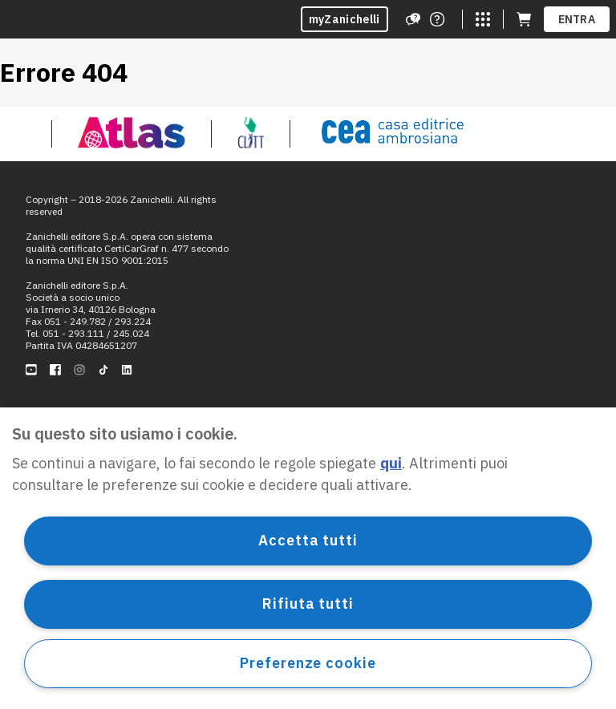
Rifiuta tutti (308, 603)
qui (391, 463)
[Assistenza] (413, 19)
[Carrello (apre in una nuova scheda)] (524, 19)
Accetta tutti (308, 540)
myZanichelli (344, 19)
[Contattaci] (437, 19)
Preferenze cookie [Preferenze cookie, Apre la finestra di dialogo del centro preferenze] (307, 663)
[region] (308, 558)
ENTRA (577, 19)
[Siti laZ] (483, 19)
